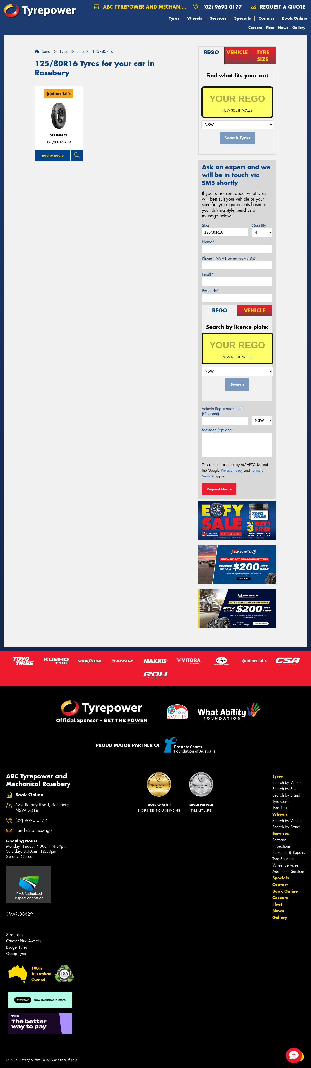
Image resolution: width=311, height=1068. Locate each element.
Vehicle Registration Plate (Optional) (222, 411)
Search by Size (284, 788)
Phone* (229, 258)
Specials (242, 18)
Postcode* (210, 290)
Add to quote (53, 155)
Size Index (14, 934)
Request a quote (278, 7)
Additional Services (288, 871)
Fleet (270, 27)
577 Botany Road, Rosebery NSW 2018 (42, 807)
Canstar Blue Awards (23, 941)
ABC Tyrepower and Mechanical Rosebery (141, 7)
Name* (208, 242)
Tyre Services (283, 858)
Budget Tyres (16, 947)
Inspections (281, 846)
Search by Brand (286, 795)
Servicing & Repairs (288, 852)
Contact (266, 18)
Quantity (259, 225)
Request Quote (219, 489)
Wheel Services (285, 865)
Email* (207, 274)
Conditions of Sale (64, 1060)
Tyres (174, 18)
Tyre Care (280, 801)
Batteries (279, 839)
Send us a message (33, 830)
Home (42, 51)
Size (205, 225)
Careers (255, 27)
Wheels (194, 18)
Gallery (298, 27)
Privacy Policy (231, 470)
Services (218, 18)
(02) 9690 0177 (222, 7)
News (283, 27)
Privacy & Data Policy (34, 1060)
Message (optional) (218, 430)
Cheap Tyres (16, 953)
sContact (59, 135)
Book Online (294, 18)
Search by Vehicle (287, 782)
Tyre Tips (279, 807)
